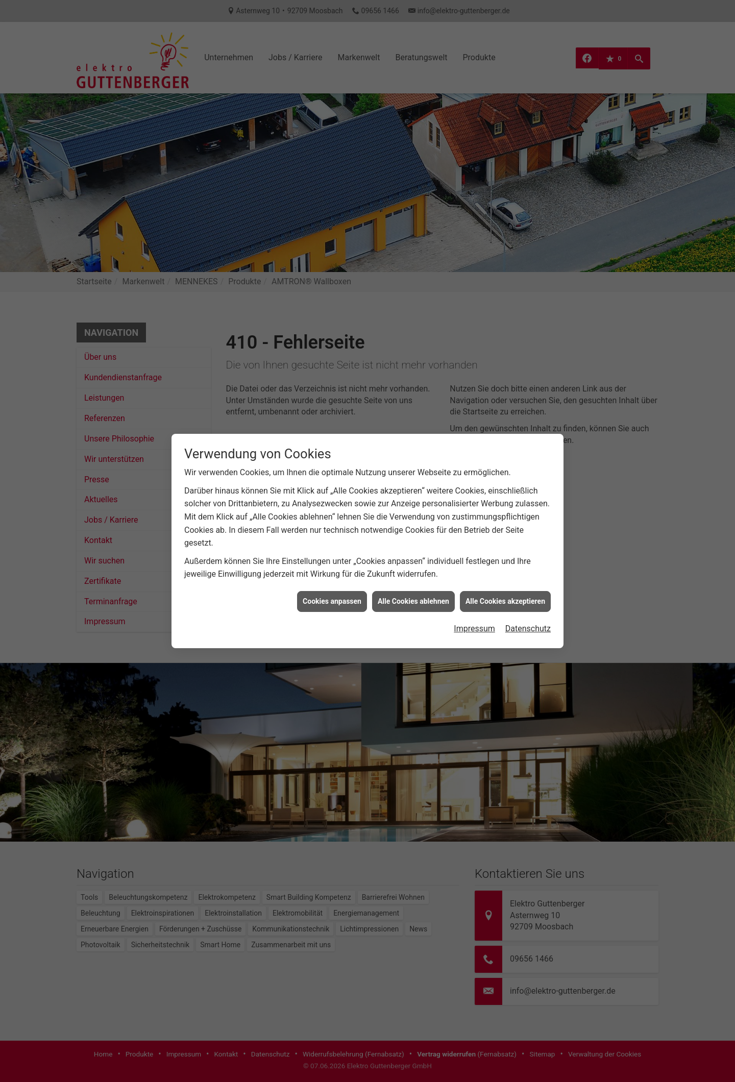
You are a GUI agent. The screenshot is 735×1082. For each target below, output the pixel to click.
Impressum (474, 615)
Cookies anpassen (332, 587)
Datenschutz (528, 615)
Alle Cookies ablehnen (413, 587)
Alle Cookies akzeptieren (505, 587)
